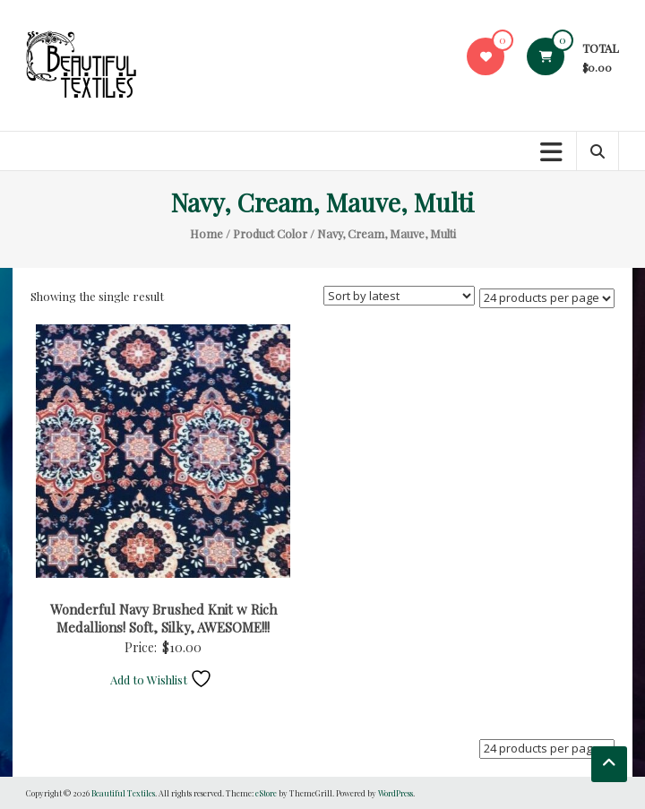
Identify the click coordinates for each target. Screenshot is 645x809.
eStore (266, 792)
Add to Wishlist (161, 679)
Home (206, 233)
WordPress (395, 792)
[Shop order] (399, 296)
